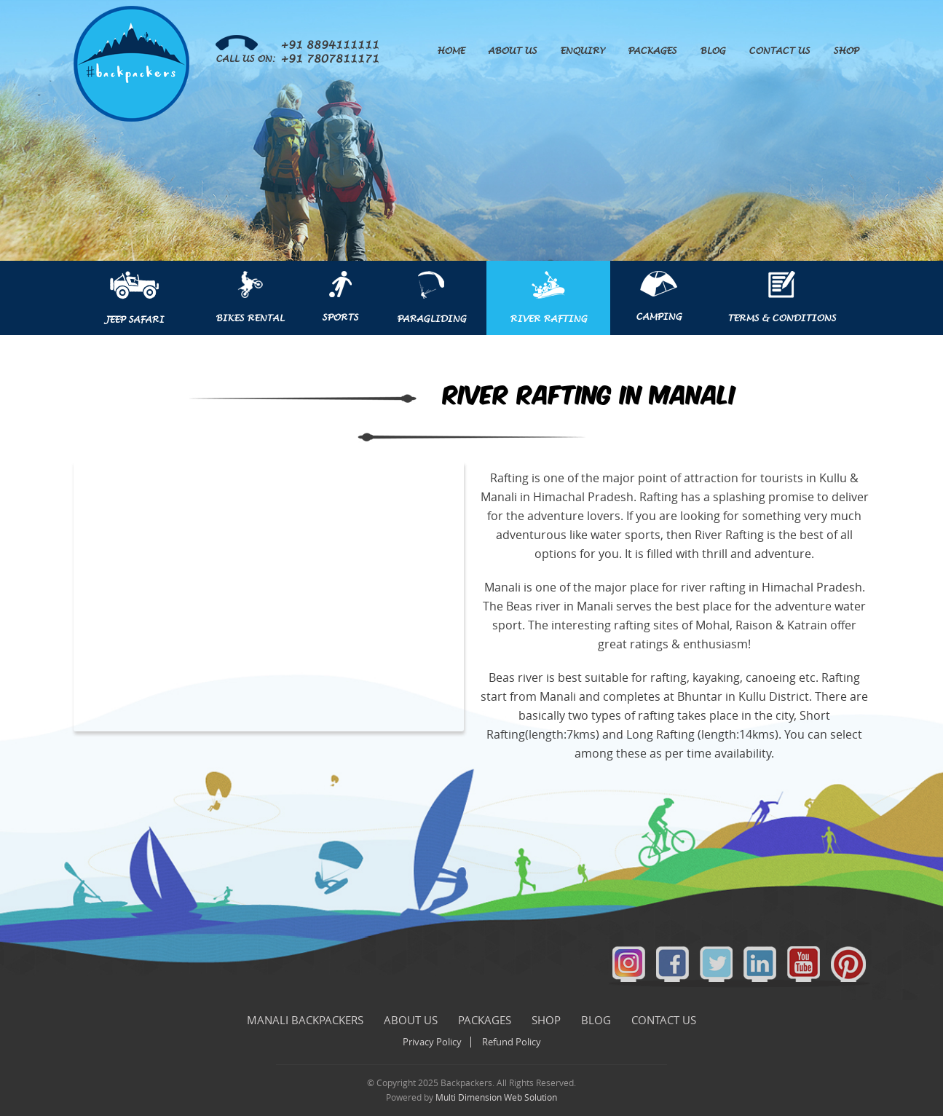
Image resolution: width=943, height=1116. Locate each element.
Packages (652, 51)
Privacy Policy (432, 1042)
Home (451, 51)
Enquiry (582, 51)
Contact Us (779, 51)
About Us (512, 51)
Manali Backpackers (305, 1020)
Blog (712, 51)
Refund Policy (511, 1042)
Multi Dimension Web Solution (496, 1098)
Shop (846, 51)
